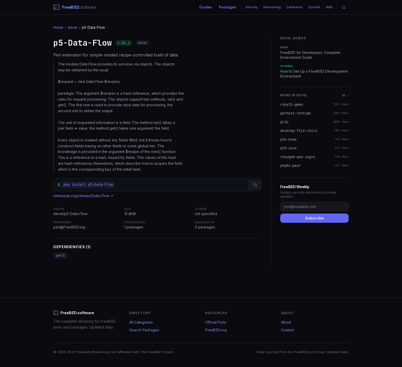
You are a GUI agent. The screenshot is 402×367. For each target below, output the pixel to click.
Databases (294, 7)
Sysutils (314, 7)
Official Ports (215, 322)
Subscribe (314, 218)
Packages (227, 7)
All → (345, 95)
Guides (205, 7)
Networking (272, 7)
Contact (287, 330)
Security (251, 7)
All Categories (141, 322)
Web (329, 7)
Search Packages (144, 330)
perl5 (60, 256)
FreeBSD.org (216, 330)
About (286, 322)
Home (58, 27)
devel (72, 27)
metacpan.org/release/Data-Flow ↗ (83, 196)
